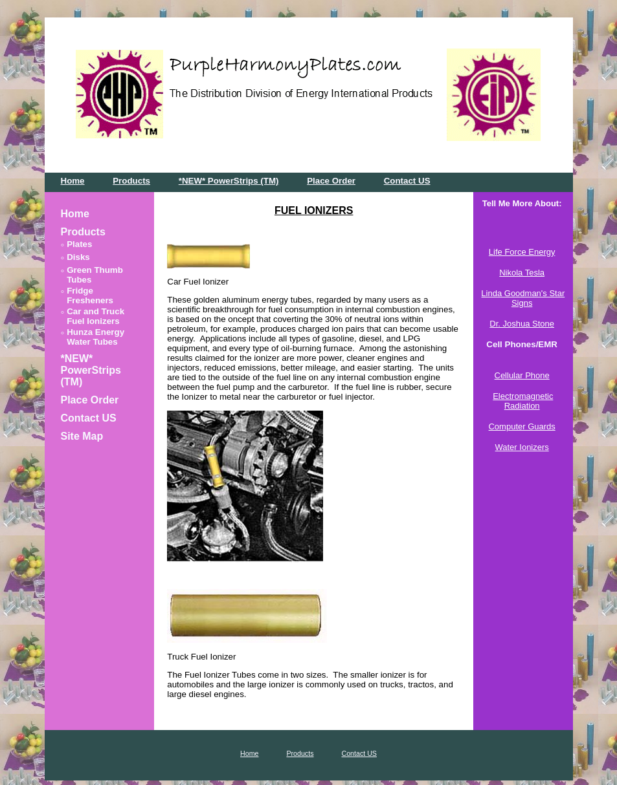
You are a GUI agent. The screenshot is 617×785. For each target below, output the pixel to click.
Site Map (82, 436)
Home (73, 181)
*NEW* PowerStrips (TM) (229, 181)
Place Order (331, 181)
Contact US (407, 181)
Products (131, 181)
